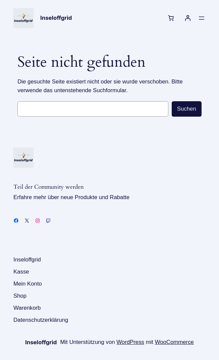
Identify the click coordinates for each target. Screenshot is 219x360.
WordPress (130, 342)
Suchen (186, 109)
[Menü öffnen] (202, 18)
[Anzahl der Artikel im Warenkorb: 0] (171, 18)
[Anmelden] (188, 18)
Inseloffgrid (56, 17)
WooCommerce (174, 342)
